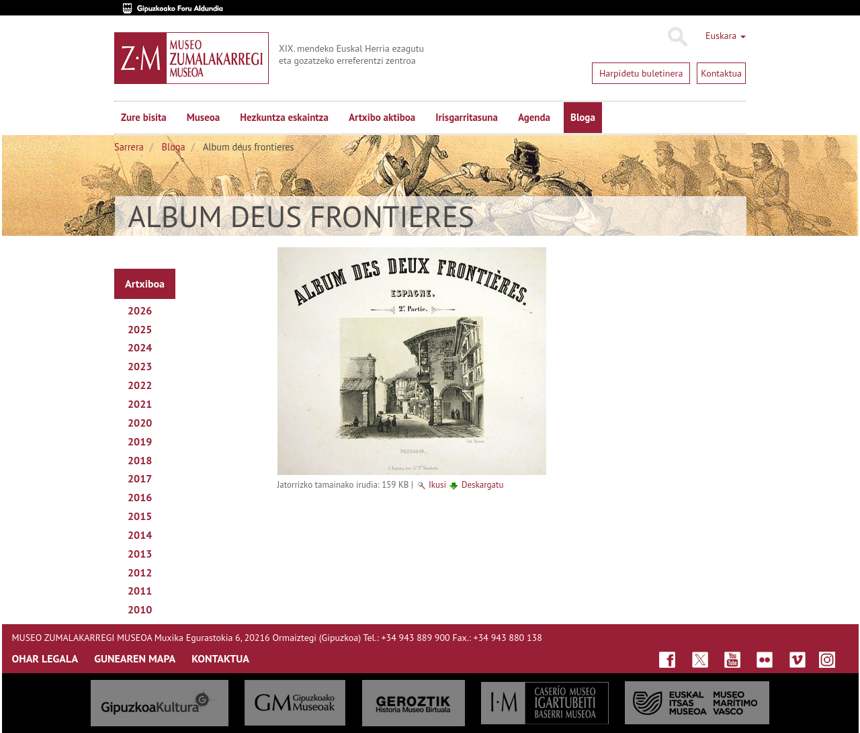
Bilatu (677, 37)
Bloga (582, 117)
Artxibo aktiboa (382, 117)
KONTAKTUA (220, 658)
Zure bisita (144, 117)
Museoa (203, 117)
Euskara (725, 36)
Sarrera (129, 146)
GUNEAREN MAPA (134, 658)
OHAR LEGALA (45, 658)
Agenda (534, 117)
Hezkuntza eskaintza (284, 117)
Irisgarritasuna (466, 117)
